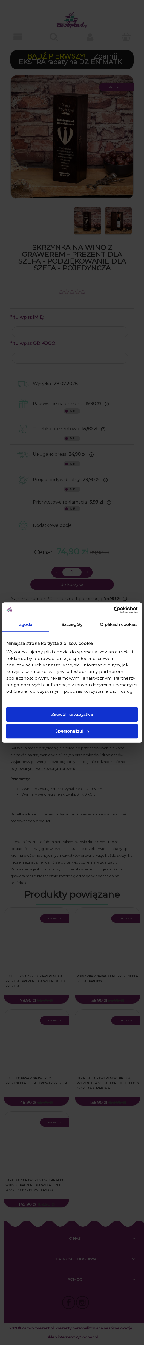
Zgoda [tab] (25, 624)
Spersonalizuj (72, 731)
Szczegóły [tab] (72, 624)
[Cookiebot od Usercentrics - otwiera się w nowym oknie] (114, 609)
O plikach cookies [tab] (118, 624)
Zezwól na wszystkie (72, 714)
